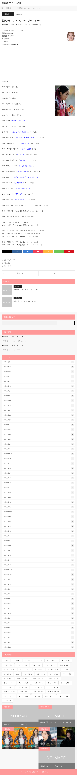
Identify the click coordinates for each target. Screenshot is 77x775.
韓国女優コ (39, 463)
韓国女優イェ (39, 396)
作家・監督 (39, 362)
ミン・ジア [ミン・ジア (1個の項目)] (36, 696)
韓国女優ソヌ (39, 492)
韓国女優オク (39, 415)
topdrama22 (11, 260)
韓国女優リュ (39, 642)
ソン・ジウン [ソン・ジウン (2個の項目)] (54, 674)
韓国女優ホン (39, 594)
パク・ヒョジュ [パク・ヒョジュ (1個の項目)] (38, 692)
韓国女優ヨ (39, 628)
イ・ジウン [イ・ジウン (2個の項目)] (16, 661)
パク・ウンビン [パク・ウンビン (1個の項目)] (37, 687)
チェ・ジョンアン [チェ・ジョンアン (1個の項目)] (23, 678)
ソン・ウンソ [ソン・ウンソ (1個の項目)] (41, 674)
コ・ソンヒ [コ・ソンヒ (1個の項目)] (7, 674)
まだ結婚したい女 (23, 143)
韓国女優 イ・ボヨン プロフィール (13, 336)
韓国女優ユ (39, 618)
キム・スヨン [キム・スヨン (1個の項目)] (66, 661)
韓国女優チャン (39, 512)
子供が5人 (19, 194)
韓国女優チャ (39, 507)
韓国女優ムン (39, 608)
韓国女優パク (39, 565)
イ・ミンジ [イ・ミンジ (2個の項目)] (38, 661)
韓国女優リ (39, 637)
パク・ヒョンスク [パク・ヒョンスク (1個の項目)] (53, 692)
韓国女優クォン (39, 454)
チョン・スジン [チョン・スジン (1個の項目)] (54, 678)
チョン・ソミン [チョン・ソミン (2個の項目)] (9, 683)
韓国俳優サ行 (39, 371)
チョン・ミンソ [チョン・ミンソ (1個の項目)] (38, 683)
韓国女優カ (39, 425)
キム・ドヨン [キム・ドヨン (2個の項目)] (36, 665)
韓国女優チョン (39, 526)
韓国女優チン (39, 531)
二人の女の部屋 (19, 183)
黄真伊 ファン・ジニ (19, 121)
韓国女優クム (39, 458)
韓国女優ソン (39, 497)
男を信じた (20, 154)
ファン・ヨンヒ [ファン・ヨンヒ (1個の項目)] (24, 696)
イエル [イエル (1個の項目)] (6, 661)
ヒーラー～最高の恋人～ (22, 188)
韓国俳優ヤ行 (39, 381)
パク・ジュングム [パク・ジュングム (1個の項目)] (52, 687)
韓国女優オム (39, 420)
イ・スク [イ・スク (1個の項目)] (28, 661)
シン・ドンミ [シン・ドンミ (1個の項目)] (28, 674)
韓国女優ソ (39, 487)
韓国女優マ (39, 599)
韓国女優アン (39, 386)
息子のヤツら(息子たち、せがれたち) (26, 177)
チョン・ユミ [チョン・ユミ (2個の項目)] (52, 683)
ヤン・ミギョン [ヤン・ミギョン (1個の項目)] (63, 696)
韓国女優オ (39, 410)
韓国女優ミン (39, 603)
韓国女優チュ (39, 516)
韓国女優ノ (39, 550)
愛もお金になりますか (26, 166)
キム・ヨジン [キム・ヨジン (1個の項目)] (39, 669)
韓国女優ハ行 (39, 560)
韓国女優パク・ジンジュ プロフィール (13, 350)
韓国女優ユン (39, 623)
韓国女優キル (39, 444)
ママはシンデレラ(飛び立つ (19, 132)
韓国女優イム (39, 400)
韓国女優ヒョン (39, 570)
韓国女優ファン (39, 574)
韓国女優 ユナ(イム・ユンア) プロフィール (15, 341)
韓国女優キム (39, 434)
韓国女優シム (39, 478)
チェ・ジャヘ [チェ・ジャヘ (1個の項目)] (8, 678)
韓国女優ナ (39, 541)
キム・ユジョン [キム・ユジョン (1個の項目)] (25, 669)
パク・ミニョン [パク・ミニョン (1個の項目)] (9, 696)
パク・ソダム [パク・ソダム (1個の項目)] (24, 692)
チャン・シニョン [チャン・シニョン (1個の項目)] (39, 678)
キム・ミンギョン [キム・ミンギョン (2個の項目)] (9, 669)
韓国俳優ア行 (39, 367)
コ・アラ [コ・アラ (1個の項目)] (65, 669)
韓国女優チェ (39, 502)
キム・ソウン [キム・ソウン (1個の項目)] (8, 665)
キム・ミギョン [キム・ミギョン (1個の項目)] (50, 665)
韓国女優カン (39, 429)
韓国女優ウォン (39, 405)
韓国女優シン (39, 483)
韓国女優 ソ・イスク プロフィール (13, 345)
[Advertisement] (38, 63)
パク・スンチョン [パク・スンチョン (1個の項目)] (9, 692)
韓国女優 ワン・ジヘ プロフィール (25, 301)
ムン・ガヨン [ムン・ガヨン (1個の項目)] (49, 696)
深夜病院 (22, 160)
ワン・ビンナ (7, 266)
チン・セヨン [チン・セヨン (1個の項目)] (65, 683)
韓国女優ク (39, 449)
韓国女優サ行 (39, 473)
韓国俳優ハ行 (39, 376)
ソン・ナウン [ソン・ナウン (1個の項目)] (67, 674)
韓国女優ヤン (39, 613)
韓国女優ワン (8, 14)
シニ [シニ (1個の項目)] (17, 674)
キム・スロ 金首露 (24, 149)
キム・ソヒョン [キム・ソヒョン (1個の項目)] (22, 665)
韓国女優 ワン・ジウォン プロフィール (26, 289)
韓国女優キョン (39, 439)
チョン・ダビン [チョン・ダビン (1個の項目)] (24, 683)
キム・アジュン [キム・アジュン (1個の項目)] (52, 661)
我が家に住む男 (20, 199)
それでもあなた (23, 171)
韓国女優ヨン (39, 632)
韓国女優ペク (39, 584)
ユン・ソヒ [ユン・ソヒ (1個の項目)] (7, 700)
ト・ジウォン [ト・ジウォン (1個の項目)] (8, 687)
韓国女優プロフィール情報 (11, 3)
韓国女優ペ (39, 579)
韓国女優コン (39, 468)
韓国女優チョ (39, 521)
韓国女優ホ (39, 589)
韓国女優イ (39, 391)
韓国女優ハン (39, 555)
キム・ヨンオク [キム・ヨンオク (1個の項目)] (53, 669)
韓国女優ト (39, 536)
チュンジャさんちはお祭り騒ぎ (24, 137)
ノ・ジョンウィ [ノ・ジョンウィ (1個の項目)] (22, 687)
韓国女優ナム (39, 545)
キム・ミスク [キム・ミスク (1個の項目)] (64, 665)
